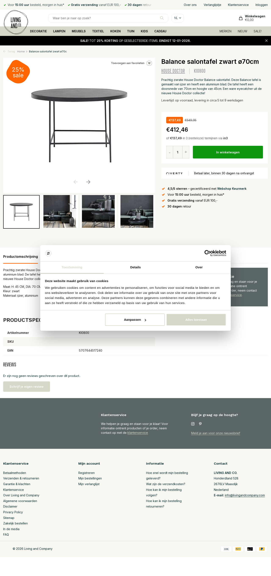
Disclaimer (10, 506)
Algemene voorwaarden (20, 501)
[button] (88, 182)
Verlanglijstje (212, 5)
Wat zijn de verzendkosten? (165, 484)
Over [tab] (199, 267)
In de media (11, 529)
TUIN (130, 31)
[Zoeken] (108, 18)
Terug (9, 51)
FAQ (6, 534)
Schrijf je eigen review (27, 386)
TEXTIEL (98, 31)
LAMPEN (59, 31)
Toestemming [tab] (72, 267)
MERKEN (225, 31)
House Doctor (173, 71)
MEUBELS (79, 31)
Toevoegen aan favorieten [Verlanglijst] (131, 63)
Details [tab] (135, 267)
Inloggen (262, 5)
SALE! (257, 31)
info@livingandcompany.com (245, 495)
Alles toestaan (196, 319)
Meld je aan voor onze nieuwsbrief (215, 433)
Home (22, 51)
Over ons (190, 5)
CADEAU (160, 31)
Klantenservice (238, 5)
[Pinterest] (200, 424)
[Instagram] (193, 424)
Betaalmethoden (14, 473)
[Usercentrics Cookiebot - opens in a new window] (207, 253)
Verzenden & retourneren (21, 478)
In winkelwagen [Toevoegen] (228, 152)
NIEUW (242, 31)
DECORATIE (38, 31)
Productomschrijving (20, 256)
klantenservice (137, 432)
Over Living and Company (21, 495)
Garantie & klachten (16, 484)
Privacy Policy (13, 512)
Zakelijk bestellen (15, 523)
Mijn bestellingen (90, 478)
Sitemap (8, 518)
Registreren (86, 473)
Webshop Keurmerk (231, 188)
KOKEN (115, 31)
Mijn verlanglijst (89, 484)
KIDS (144, 31)
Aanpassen (135, 319)
